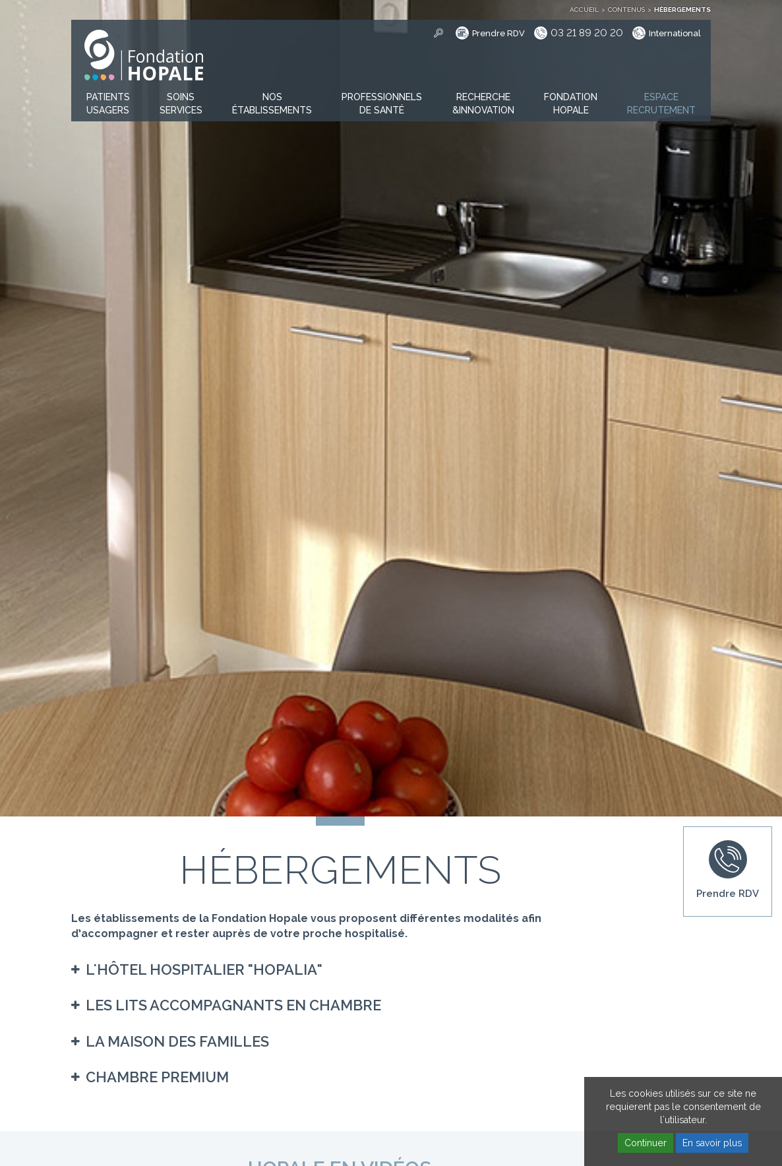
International (675, 33)
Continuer (645, 1143)
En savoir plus (712, 1143)
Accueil (584, 9)
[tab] (340, 969)
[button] (108, 104)
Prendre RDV (498, 33)
